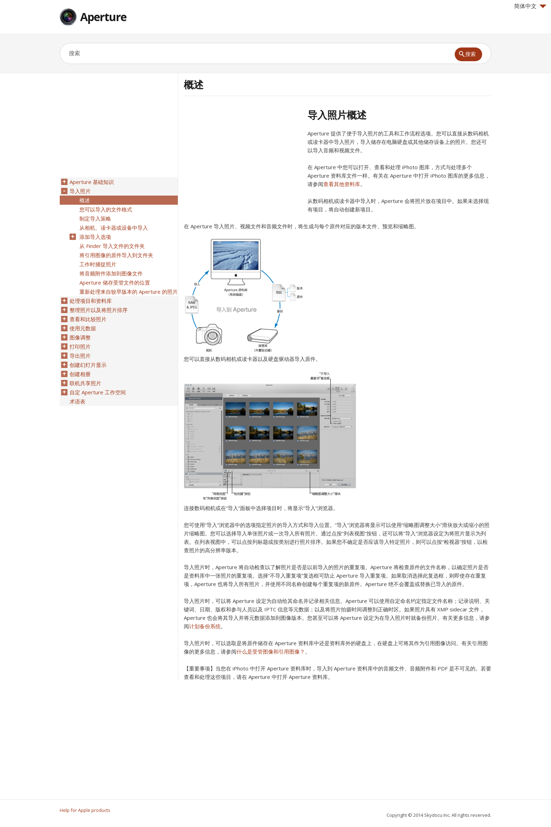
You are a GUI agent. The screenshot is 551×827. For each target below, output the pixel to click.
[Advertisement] (243, 158)
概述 (84, 200)
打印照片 (80, 346)
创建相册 (80, 373)
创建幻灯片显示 (88, 364)
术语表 (77, 401)
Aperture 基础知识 (92, 181)
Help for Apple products (85, 810)
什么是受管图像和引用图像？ (270, 651)
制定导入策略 (95, 218)
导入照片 (80, 191)
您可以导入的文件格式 (105, 209)
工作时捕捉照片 (97, 264)
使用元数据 (83, 328)
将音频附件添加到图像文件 (111, 273)
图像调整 (80, 337)
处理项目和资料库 (91, 300)
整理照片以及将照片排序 (99, 309)
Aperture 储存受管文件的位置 (114, 282)
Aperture (103, 16)
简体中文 (530, 6)
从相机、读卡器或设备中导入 (113, 227)
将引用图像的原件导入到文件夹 (116, 255)
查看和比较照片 (88, 319)
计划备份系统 (205, 626)
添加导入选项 (95, 236)
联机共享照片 (85, 383)
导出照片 (80, 355)
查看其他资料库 (341, 183)
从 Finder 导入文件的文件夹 (112, 245)
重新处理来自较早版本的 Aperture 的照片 (128, 291)
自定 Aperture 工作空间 (98, 392)
